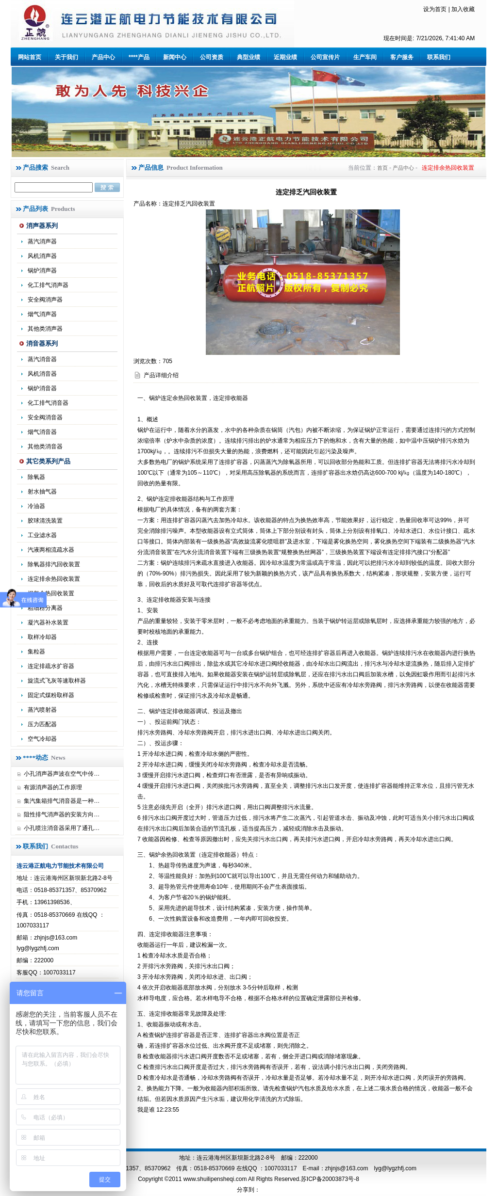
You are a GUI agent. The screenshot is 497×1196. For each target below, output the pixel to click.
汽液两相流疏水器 (51, 549)
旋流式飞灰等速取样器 (57, 680)
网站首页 (29, 57)
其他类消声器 (45, 328)
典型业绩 (248, 57)
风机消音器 (42, 373)
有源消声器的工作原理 (53, 787)
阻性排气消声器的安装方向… (61, 814)
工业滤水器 (42, 535)
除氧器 (36, 477)
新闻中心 (174, 57)
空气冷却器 (42, 738)
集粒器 (36, 651)
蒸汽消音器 (42, 359)
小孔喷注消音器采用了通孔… (61, 828)
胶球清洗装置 (45, 520)
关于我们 (66, 57)
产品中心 (103, 57)
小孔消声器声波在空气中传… (61, 773)
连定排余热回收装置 (54, 578)
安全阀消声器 (45, 299)
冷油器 (36, 506)
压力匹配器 (42, 724)
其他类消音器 (45, 446)
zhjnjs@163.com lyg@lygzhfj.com (370, 1168)
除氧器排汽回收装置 (54, 564)
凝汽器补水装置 (48, 622)
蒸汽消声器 (42, 241)
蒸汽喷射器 (42, 709)
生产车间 (365, 57)
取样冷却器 (42, 637)
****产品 (139, 57)
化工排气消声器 (48, 285)
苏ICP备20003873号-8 (330, 1179)
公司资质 (211, 57)
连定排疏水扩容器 (51, 666)
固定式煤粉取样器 (51, 695)
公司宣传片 (325, 57)
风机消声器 (42, 256)
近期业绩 (285, 57)
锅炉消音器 (42, 388)
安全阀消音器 (45, 417)
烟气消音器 (42, 432)
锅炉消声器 (42, 270)
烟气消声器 (42, 314)
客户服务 (402, 57)
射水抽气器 (42, 491)
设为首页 (435, 9)
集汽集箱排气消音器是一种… (61, 800)
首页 (382, 168)
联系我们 (438, 57)
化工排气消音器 (48, 402)
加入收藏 (463, 9)
